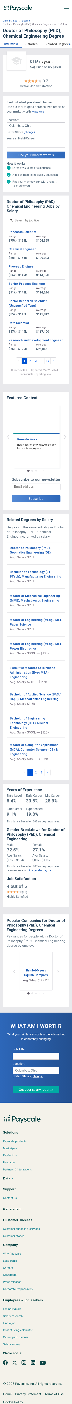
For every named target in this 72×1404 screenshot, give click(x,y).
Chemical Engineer (22, 249)
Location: (13, 120)
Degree (26, 20)
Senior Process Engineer (27, 284)
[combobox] (36, 125)
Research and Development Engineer (36, 340)
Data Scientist (19, 323)
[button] (11, 43)
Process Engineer (22, 266)
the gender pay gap (40, 870)
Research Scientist (22, 232)
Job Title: (19, 1049)
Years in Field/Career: (21, 138)
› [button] (40, 436)
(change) (29, 132)
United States (10, 20)
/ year (46, 62)
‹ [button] (31, 436)
